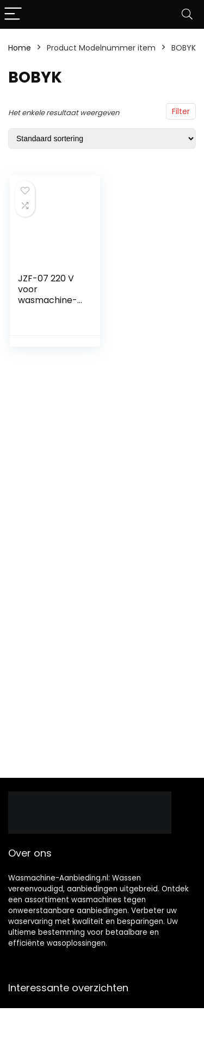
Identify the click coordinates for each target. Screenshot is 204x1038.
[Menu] (13, 14)
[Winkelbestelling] (102, 138)
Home (19, 47)
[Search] (187, 14)
